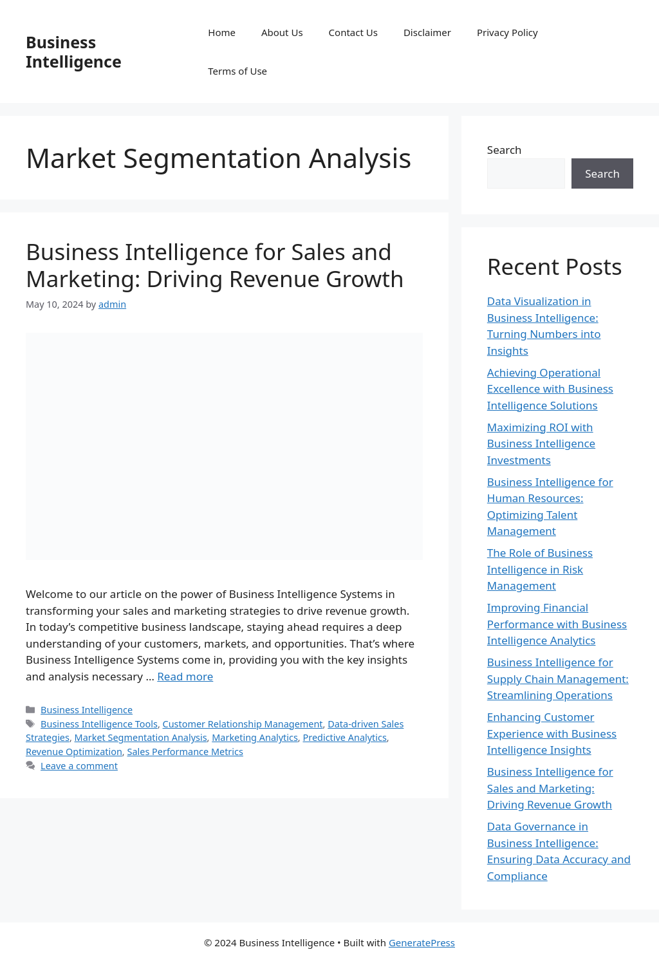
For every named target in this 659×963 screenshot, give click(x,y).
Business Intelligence (74, 51)
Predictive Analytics (344, 737)
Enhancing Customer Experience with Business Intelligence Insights (552, 733)
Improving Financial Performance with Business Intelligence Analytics (557, 624)
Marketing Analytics (255, 737)
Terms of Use (237, 70)
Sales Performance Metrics (185, 751)
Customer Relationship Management (243, 724)
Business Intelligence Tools (99, 724)
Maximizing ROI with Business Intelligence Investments (541, 443)
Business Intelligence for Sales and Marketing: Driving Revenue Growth (215, 265)
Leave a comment (79, 766)
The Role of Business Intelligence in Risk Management (540, 569)
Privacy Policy (507, 32)
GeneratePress (422, 942)
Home (222, 32)
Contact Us (353, 32)
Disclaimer (427, 32)
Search (504, 149)
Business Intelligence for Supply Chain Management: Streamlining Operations (558, 678)
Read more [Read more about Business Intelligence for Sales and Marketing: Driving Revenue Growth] (185, 676)
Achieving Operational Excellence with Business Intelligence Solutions (550, 389)
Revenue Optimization (74, 751)
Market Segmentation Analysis (141, 737)
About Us (282, 32)
